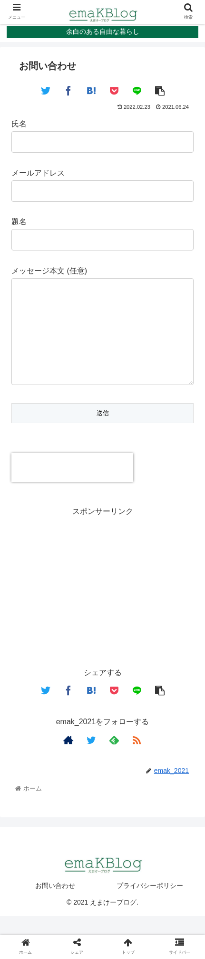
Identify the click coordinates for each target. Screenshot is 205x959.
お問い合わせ (55, 904)
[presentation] (72, 486)
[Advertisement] (102, 604)
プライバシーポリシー (150, 904)
